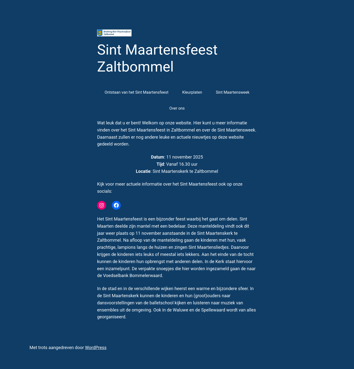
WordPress (95, 347)
